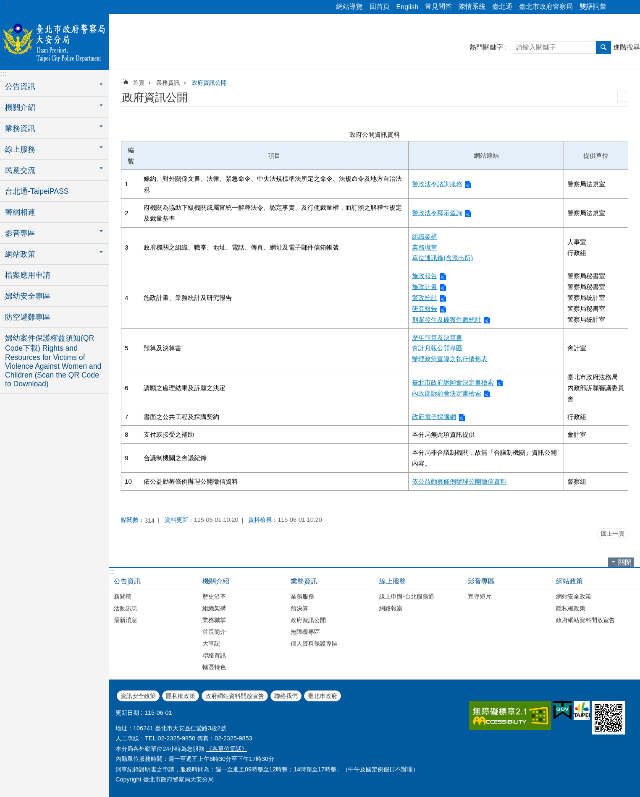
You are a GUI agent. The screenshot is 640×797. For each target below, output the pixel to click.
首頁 (138, 82)
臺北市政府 (322, 696)
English (407, 6)
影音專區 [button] (20, 233)
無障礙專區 (305, 631)
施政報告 (424, 275)
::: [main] (123, 80)
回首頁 (380, 6)
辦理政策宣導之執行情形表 (450, 358)
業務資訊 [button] (20, 128)
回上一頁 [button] (612, 533)
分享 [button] (617, 7)
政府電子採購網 (434, 416)
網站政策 (569, 581)
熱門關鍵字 (486, 47)
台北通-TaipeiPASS (36, 191)
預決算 (299, 608)
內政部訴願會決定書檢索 (446, 393)
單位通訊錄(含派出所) (442, 257)
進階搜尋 (626, 47)
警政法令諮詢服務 (437, 184)
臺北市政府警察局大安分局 (54, 40)
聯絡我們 (286, 696)
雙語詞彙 (593, 6)
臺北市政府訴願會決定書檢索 (453, 382)
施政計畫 (424, 286)
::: (9, 4)
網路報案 (391, 608)
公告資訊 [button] (20, 86)
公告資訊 (127, 581)
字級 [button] (629, 7)
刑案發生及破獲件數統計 (446, 319)
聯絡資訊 (214, 655)
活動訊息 (125, 608)
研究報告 (424, 308)
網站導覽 (349, 6)
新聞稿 (122, 596)
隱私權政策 (570, 608)
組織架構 (424, 236)
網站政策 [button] (20, 254)
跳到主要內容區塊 (4, 4)
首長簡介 (214, 631)
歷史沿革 (214, 596)
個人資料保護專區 (314, 643)
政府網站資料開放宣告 (585, 620)
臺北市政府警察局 (546, 6)
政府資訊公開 (209, 82)
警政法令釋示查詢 (437, 212)
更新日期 (127, 712)
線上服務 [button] (20, 149)
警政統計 (424, 297)
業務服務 (302, 596)
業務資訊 (168, 82)
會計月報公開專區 (437, 348)
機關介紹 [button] (20, 107)
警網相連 (20, 212)
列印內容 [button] (622, 96)
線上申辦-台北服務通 (406, 596)
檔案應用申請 (27, 275)
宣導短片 (479, 596)
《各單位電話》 (226, 748)
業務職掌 (424, 247)
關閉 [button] (625, 562)
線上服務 (392, 581)
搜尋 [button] (603, 47)
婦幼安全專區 (27, 296)
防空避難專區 (27, 317)
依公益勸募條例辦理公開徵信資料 (459, 481)
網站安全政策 (573, 596)
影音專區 (481, 581)
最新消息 (125, 620)
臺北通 (502, 6)
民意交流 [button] (20, 170)
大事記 (211, 643)
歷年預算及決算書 (437, 337)
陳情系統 (472, 6)
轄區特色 (214, 667)
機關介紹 (215, 581)
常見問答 (438, 6)
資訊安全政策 (138, 696)
